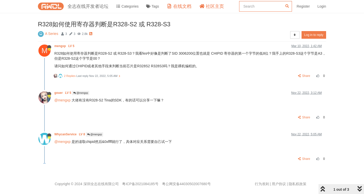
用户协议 (279, 184)
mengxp (64, 46)
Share (304, 76)
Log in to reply (313, 35)
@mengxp (80, 93)
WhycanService (70, 134)
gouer (63, 93)
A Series (51, 34)
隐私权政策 (297, 184)
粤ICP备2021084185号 (140, 184)
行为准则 (262, 184)
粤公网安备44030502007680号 (186, 184)
